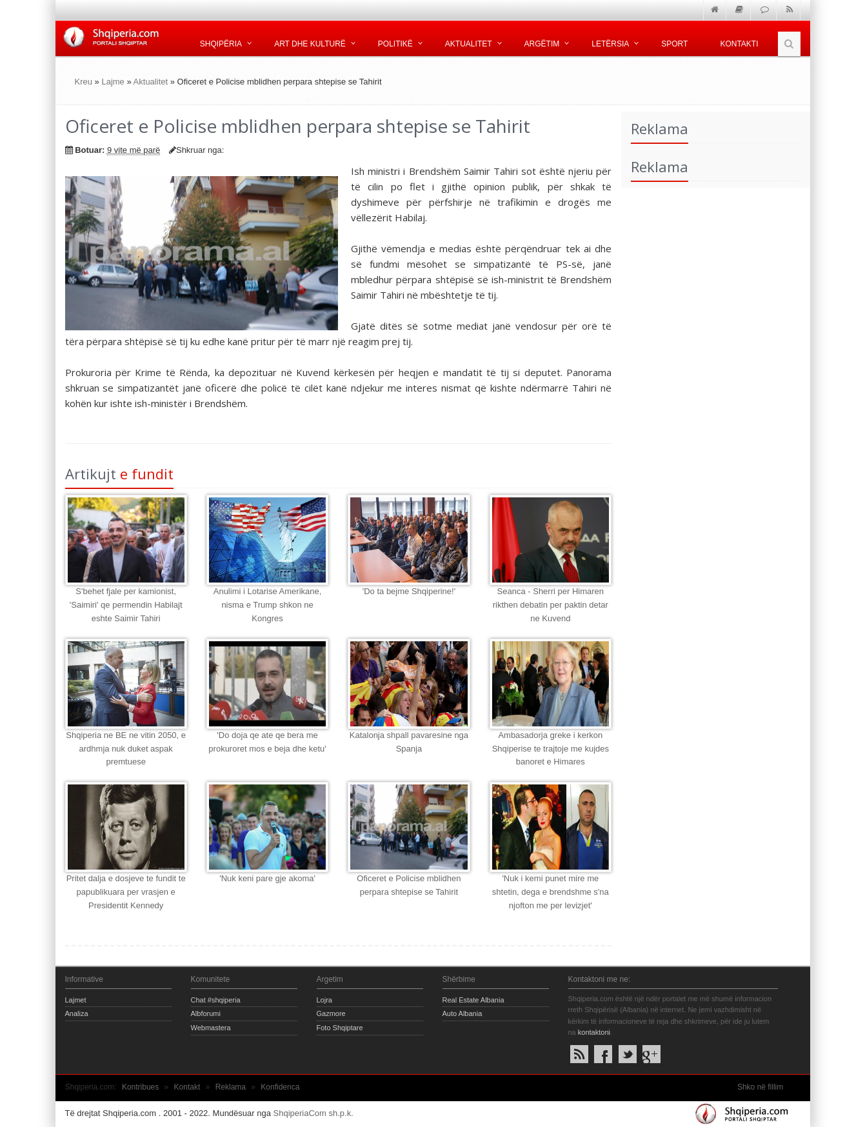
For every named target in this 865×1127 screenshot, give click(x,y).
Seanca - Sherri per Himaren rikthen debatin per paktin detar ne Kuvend (550, 604)
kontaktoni (594, 1032)
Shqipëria (221, 43)
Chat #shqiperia (216, 1000)
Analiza (76, 1013)
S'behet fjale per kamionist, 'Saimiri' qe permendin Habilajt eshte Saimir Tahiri (126, 604)
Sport (674, 43)
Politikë (395, 43)
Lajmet (75, 1000)
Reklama (230, 1087)
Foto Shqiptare (340, 1028)
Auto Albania (462, 1013)
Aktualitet (468, 43)
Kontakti (739, 43)
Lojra (324, 1000)
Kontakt (187, 1087)
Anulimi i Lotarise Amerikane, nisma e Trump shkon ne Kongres (268, 604)
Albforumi (206, 1013)
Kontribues (140, 1087)
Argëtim (542, 43)
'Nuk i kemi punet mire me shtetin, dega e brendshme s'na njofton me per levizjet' (550, 891)
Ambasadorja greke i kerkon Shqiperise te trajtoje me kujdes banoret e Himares (550, 748)
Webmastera (211, 1028)
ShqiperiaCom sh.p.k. (313, 1113)
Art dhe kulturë (310, 43)
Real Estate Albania (473, 1000)
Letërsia (610, 43)
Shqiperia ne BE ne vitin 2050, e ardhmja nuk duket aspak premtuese (126, 748)
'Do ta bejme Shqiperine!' (409, 591)
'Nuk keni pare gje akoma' (267, 878)
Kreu (83, 81)
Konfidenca (280, 1087)
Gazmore (331, 1013)
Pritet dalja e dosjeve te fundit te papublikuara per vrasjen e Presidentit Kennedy (126, 891)
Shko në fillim (760, 1087)
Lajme (112, 81)
